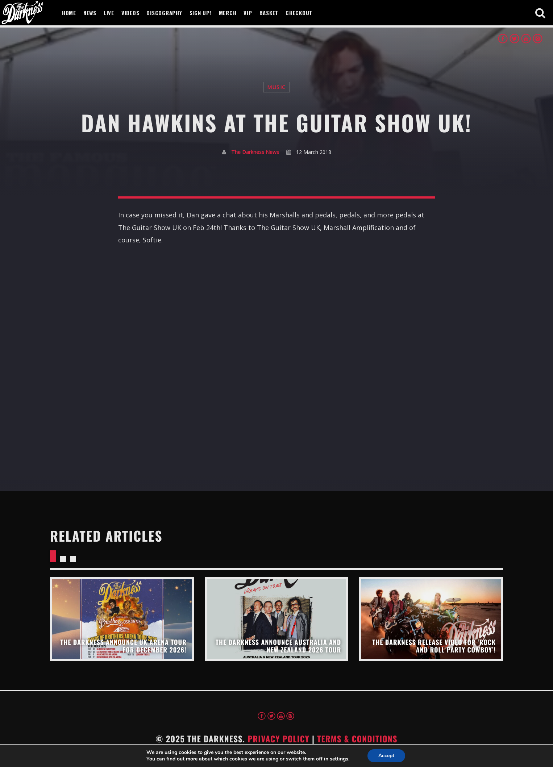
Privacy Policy (278, 739)
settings (339, 759)
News (89, 13)
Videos (130, 13)
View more (122, 619)
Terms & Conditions (357, 739)
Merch (228, 13)
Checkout (299, 13)
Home (69, 13)
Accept (386, 755)
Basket (269, 13)
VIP (248, 13)
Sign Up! (201, 13)
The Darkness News (255, 152)
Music (276, 87)
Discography (164, 13)
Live (109, 13)
